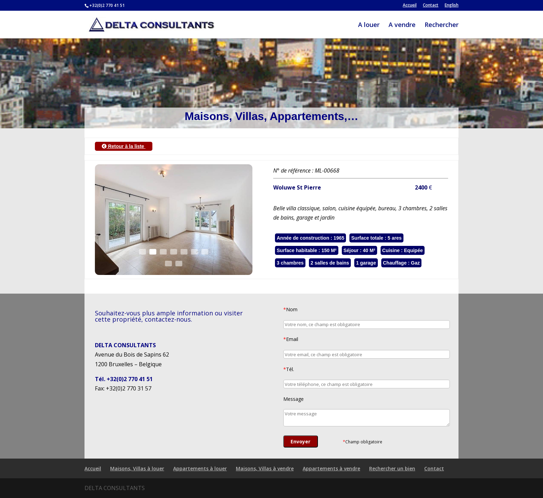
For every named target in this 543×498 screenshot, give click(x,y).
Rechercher (442, 25)
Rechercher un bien (392, 468)
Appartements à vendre (331, 468)
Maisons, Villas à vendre (265, 468)
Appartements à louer (200, 468)
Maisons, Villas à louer (137, 468)
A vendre (402, 25)
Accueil (410, 5)
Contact (430, 5)
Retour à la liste (123, 146)
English (452, 5)
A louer (369, 25)
